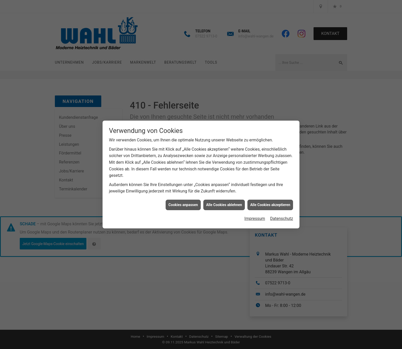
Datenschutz (281, 215)
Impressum (254, 215)
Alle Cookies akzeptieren (270, 201)
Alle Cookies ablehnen (224, 201)
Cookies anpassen (183, 201)
